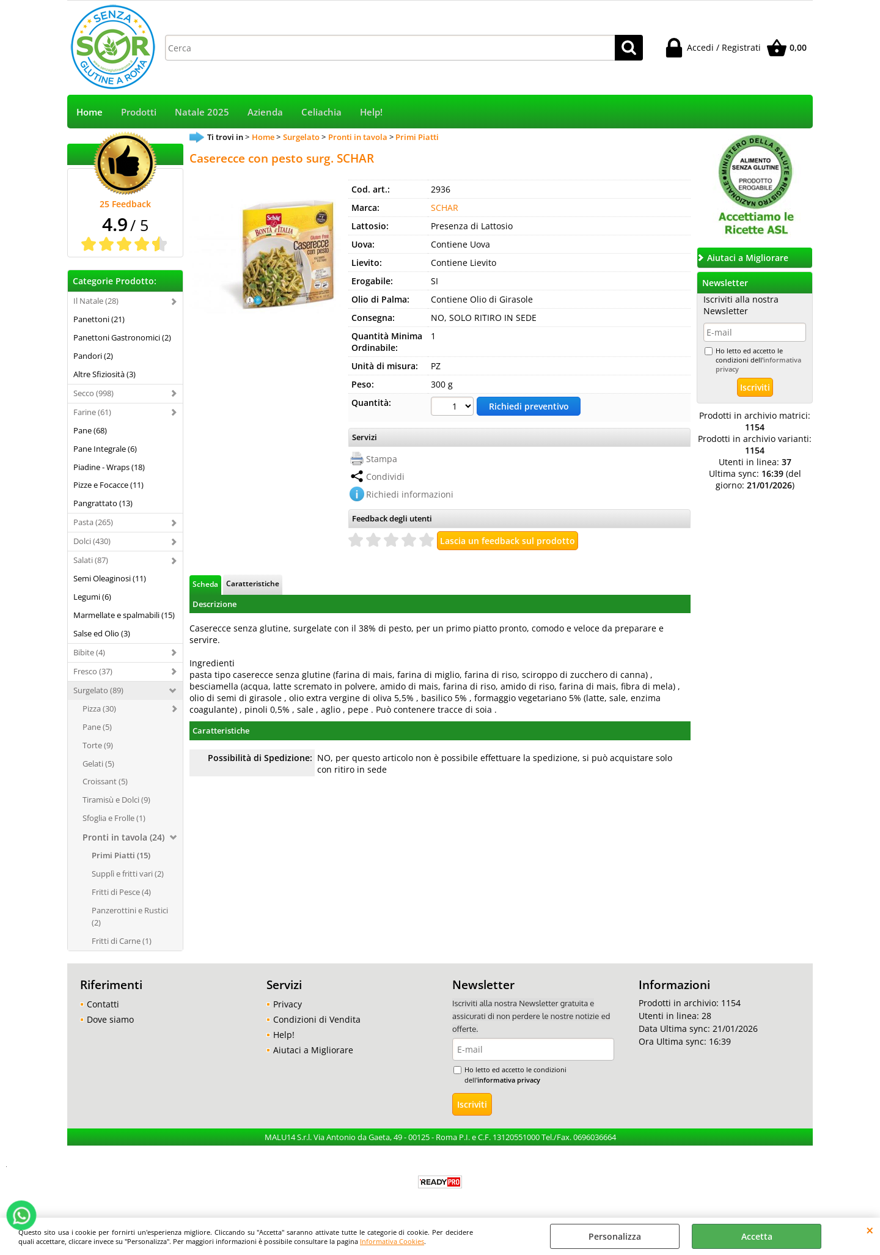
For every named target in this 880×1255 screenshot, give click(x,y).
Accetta (756, 1236)
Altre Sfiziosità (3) (104, 374)
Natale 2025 (202, 112)
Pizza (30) (99, 708)
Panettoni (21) (99, 319)
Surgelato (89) (98, 690)
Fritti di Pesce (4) (121, 891)
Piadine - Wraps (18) (109, 467)
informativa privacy (508, 1079)
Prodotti (138, 112)
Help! (371, 112)
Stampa (381, 459)
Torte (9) (97, 745)
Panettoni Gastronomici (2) (122, 337)
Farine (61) (92, 412)
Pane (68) (90, 430)
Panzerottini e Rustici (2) (130, 916)
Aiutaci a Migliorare (313, 1050)
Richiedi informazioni (409, 494)
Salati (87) (90, 559)
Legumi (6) (92, 596)
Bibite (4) (89, 652)
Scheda (205, 584)
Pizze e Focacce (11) (108, 484)
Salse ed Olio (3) (101, 633)
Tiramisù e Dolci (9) (116, 799)
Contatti (103, 1004)
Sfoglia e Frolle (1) (113, 817)
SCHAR (444, 207)
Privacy (287, 1004)
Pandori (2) (93, 355)
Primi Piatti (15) (121, 855)
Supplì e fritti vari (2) (128, 873)
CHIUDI (870, 1230)
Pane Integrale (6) (105, 448)
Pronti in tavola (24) (123, 837)
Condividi (385, 476)
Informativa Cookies (392, 1241)
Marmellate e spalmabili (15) (124, 614)
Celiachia (321, 112)
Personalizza (614, 1236)
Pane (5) (97, 726)
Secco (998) (93, 393)
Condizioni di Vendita (317, 1019)
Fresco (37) (92, 671)
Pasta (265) (93, 522)
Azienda (265, 112)
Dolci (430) (92, 541)
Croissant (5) (105, 781)
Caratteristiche (252, 583)
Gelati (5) (98, 763)
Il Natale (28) (96, 300)
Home (89, 112)
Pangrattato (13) (103, 503)
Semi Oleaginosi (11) (109, 578)
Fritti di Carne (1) (122, 940)
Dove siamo (110, 1019)
